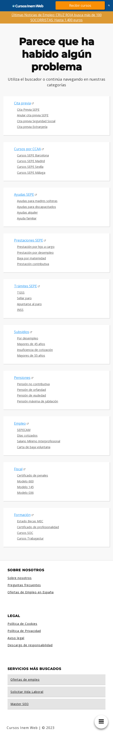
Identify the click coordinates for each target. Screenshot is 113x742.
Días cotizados (27, 435)
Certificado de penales (32, 475)
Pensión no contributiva (33, 384)
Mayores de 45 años (31, 344)
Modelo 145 (25, 487)
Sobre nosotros (20, 578)
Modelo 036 (25, 493)
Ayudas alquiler (27, 212)
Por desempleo (27, 338)
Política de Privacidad (24, 631)
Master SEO (19, 704)
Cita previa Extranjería (32, 127)
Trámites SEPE (25, 286)
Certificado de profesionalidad (38, 527)
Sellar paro (24, 298)
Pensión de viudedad (31, 395)
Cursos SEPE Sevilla (30, 167)
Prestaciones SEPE (28, 240)
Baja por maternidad (31, 258)
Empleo (20, 423)
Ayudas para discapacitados (36, 207)
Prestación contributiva (33, 264)
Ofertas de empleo (25, 680)
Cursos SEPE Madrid (31, 161)
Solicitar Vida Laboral (26, 692)
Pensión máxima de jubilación (37, 401)
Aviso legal (16, 638)
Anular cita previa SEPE (32, 115)
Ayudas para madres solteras (37, 201)
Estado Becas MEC (30, 521)
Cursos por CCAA (27, 149)
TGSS (21, 292)
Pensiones (22, 377)
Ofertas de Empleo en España (31, 592)
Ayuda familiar (26, 218)
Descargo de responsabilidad (30, 645)
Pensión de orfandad (31, 390)
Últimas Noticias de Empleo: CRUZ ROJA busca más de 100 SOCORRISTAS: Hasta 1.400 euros (57, 17)
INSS (20, 310)
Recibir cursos (80, 5)
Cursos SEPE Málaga (31, 173)
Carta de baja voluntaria (33, 447)
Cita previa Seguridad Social (36, 121)
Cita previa (22, 103)
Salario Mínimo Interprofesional (38, 441)
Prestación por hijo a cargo (36, 247)
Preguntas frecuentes (24, 585)
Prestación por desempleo (35, 253)
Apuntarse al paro (29, 304)
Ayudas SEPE (24, 194)
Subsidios (21, 332)
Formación (22, 514)
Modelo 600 (25, 481)
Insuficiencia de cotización (35, 350)
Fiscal (18, 469)
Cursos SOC (25, 533)
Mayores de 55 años (31, 355)
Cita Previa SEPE (28, 110)
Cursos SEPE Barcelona (33, 155)
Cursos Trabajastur (30, 538)
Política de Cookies (22, 624)
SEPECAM (23, 430)
